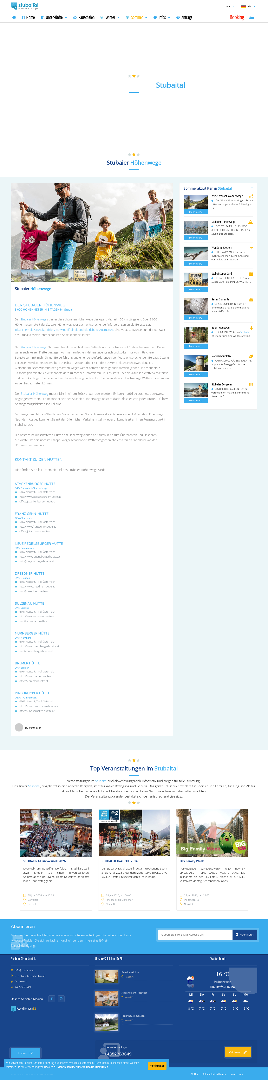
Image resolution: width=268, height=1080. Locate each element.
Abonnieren (245, 934)
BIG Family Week (192, 861)
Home (28, 17)
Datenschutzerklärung (214, 1074)
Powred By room (23, 1009)
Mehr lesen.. (195, 211)
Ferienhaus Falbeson (133, 1015)
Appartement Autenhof (134, 992)
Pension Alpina (130, 972)
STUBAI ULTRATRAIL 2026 (120, 861)
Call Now (238, 1052)
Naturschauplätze (221, 356)
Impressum (237, 1074)
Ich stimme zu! (157, 1065)
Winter (110, 17)
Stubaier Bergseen (222, 384)
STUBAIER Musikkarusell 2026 (44, 861)
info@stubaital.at (24, 970)
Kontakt (25, 1053)
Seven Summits (220, 299)
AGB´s (194, 1074)
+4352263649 (23, 987)
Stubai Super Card (221, 273)
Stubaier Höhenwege (223, 221)
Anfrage (184, 17)
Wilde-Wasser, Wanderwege (227, 196)
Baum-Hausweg (220, 327)
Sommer (137, 17)
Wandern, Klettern (221, 247)
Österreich (20, 981)
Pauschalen (83, 17)
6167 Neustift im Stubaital (29, 976)
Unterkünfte (54, 17)
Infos (161, 17)
